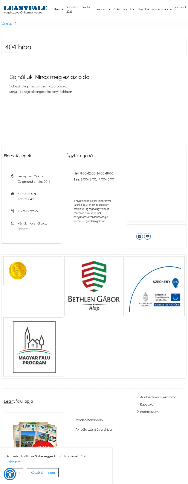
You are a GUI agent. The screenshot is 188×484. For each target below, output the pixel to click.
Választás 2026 (71, 9)
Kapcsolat (180, 7)
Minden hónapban (89, 420)
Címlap (7, 24)
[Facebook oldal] (139, 236)
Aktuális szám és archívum (94, 429)
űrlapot (23, 229)
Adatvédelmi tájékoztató (158, 397)
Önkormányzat (122, 9)
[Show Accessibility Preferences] (10, 474)
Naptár (86, 7)
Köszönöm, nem (42, 472)
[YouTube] (147, 236)
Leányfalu (25, 8)
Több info (14, 462)
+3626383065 (28, 211)
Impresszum (149, 412)
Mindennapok (160, 9)
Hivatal (142, 9)
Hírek (57, 9)
